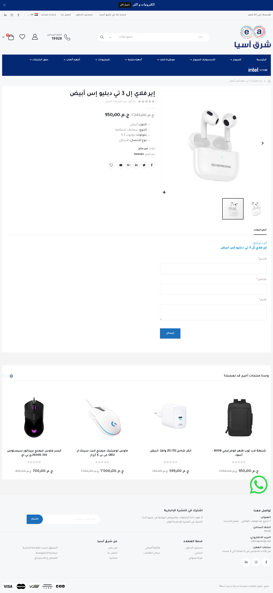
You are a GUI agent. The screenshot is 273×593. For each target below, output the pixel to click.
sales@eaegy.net (261, 541)
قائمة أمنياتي (152, 548)
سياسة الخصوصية (47, 553)
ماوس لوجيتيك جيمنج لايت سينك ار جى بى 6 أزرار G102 (102, 453)
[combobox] (153, 37)
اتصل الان (124, 4)
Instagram (256, 562)
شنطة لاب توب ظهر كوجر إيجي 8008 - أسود (239, 453)
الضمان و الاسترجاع (46, 558)
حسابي (199, 553)
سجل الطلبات (152, 553)
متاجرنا (113, 558)
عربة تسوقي (196, 558)
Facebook (151, 165)
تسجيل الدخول (84, 15)
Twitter (144, 165)
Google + (128, 165)
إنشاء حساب (48, 15)
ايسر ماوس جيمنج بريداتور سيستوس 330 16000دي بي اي (34, 453)
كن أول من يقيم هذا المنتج (120, 101)
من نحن (112, 548)
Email (120, 165)
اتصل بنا (66, 15)
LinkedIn (136, 165)
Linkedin (246, 562)
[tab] (260, 230)
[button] (164, 192)
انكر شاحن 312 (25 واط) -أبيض (170, 451)
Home (269, 81)
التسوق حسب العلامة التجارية (40, 548)
